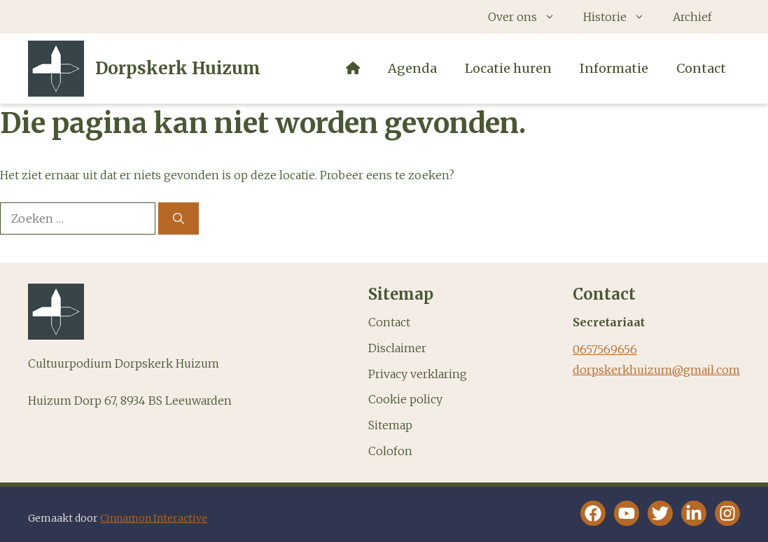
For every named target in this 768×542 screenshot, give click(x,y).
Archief (692, 17)
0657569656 (605, 349)
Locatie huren (508, 68)
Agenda (412, 68)
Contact (701, 68)
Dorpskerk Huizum (177, 68)
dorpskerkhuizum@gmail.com (656, 370)
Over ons (528, 17)
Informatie (614, 68)
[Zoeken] (178, 218)
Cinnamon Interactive (153, 518)
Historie (621, 17)
